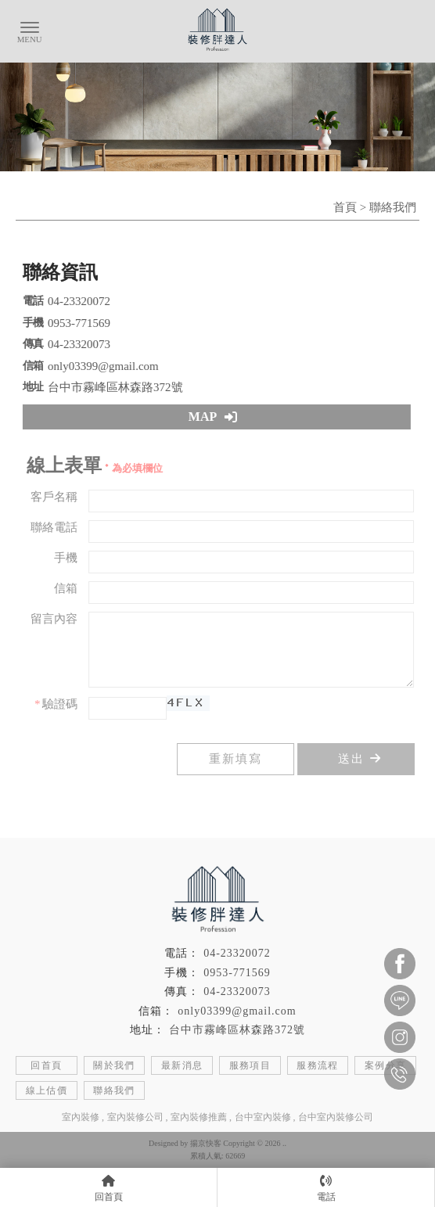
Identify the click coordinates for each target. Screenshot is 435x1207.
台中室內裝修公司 (335, 1117)
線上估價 (47, 1090)
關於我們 (114, 1065)
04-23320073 (237, 991)
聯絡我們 (114, 1090)
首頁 (345, 207)
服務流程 (318, 1065)
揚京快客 (205, 1143)
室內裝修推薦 (199, 1117)
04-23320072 (237, 953)
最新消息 (182, 1065)
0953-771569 (237, 973)
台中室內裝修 (263, 1117)
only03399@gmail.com (237, 1011)
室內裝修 (80, 1117)
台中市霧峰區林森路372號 (237, 1030)
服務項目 (250, 1065)
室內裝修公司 (135, 1117)
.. (284, 1143)
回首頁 (46, 1065)
